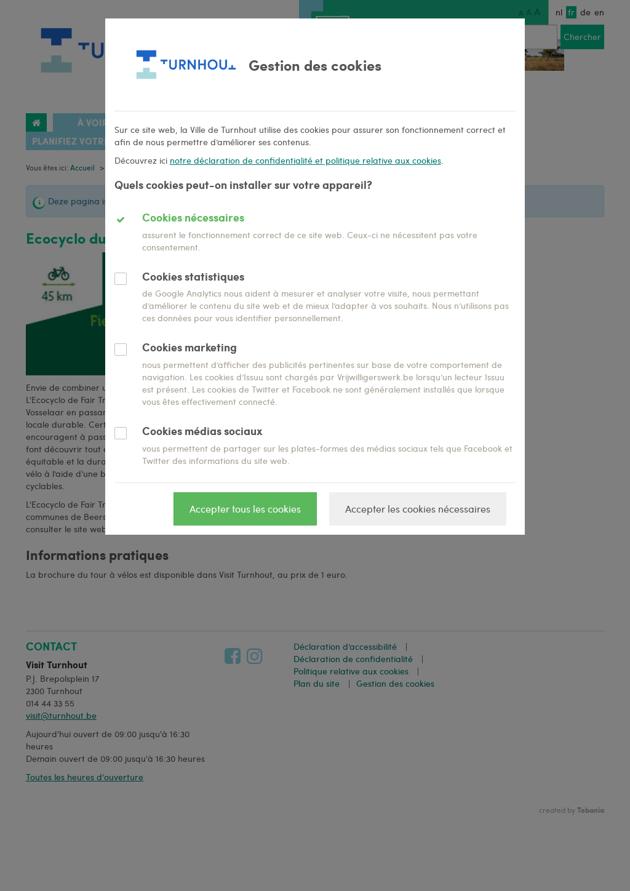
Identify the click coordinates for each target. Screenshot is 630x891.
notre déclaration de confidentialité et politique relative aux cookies (305, 160)
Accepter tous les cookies (245, 508)
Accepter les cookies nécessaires (417, 508)
